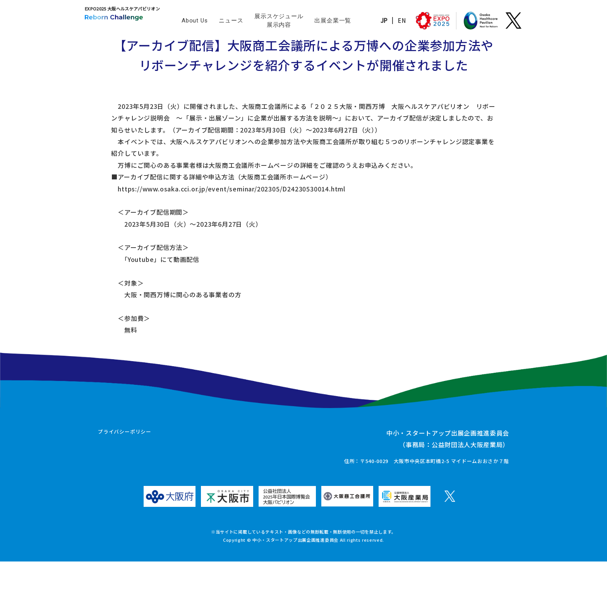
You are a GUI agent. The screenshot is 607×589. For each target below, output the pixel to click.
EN (388, 20)
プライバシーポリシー (124, 459)
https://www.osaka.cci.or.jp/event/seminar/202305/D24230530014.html (201, 193)
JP (370, 20)
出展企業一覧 (332, 20)
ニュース (231, 20)
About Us (194, 20)
